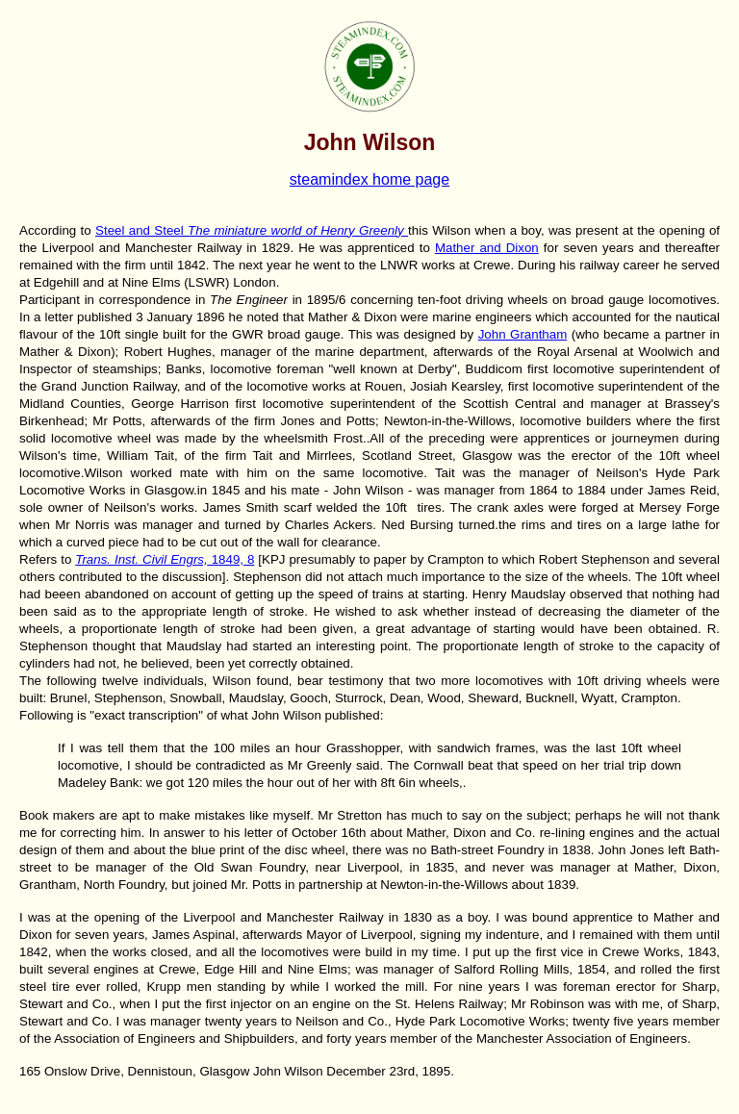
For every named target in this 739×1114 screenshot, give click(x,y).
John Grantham (523, 334)
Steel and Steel (251, 230)
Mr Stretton (352, 815)
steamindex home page (369, 179)
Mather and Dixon (487, 248)
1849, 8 (164, 559)
